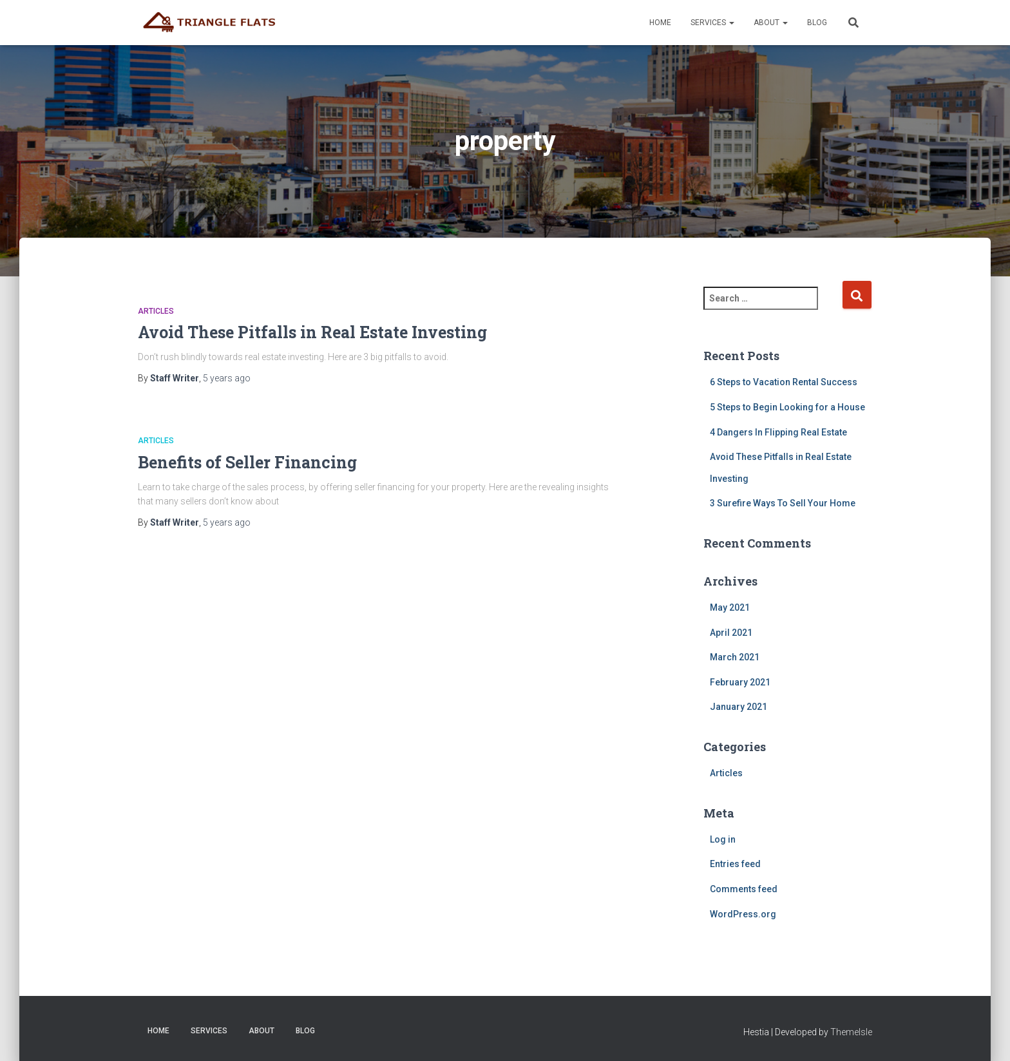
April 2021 (731, 632)
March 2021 (734, 657)
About (771, 22)
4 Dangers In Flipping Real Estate (778, 432)
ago (227, 378)
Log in (723, 839)
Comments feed (743, 889)
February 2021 (740, 682)
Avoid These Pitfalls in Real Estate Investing (312, 332)
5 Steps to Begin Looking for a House (787, 407)
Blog (817, 22)
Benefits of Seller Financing (247, 462)
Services (712, 22)
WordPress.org (743, 914)
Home (660, 22)
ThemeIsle (851, 1032)
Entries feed (735, 864)
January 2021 (738, 707)
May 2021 (730, 607)
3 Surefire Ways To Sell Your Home (782, 503)
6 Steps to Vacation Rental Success (783, 382)
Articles (156, 311)
